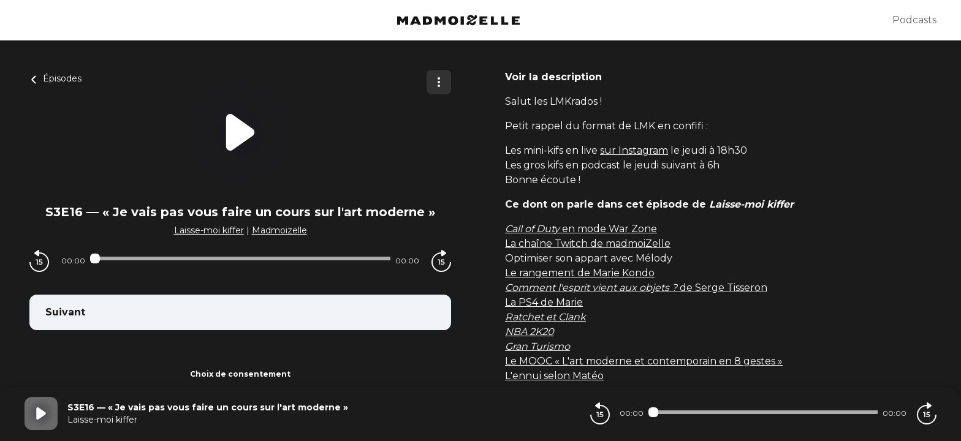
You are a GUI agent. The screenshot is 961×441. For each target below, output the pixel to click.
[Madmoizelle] (458, 20)
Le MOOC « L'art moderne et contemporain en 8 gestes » (644, 361)
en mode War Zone (581, 229)
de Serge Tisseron (636, 287)
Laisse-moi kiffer (209, 230)
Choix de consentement (240, 374)
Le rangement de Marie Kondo (580, 273)
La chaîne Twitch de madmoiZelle (587, 243)
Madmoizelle (279, 230)
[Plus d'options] (439, 82)
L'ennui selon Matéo (554, 376)
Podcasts (914, 20)
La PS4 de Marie (544, 302)
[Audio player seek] (240, 258)
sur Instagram (634, 150)
